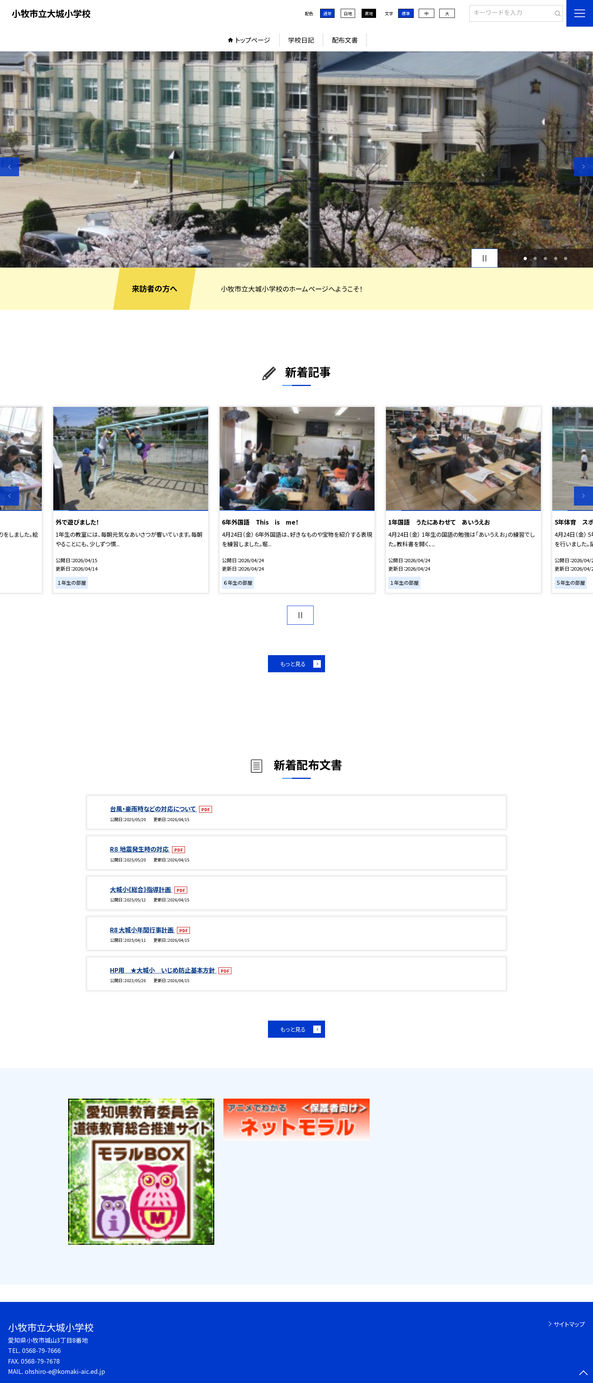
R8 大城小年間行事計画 (142, 929)
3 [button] (545, 258)
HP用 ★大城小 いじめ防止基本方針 (163, 970)
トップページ (252, 40)
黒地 (369, 13)
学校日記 (301, 40)
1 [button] (525, 258)
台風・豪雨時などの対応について (153, 808)
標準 (406, 13)
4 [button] (555, 258)
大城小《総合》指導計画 (141, 889)
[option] (296, 159)
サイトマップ (569, 1324)
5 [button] (565, 258)
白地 (348, 13)
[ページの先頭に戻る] (583, 1373)
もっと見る (293, 664)
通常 (327, 13)
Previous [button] (9, 166)
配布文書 (345, 40)
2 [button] (535, 258)
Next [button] (583, 166)
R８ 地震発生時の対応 (140, 848)
